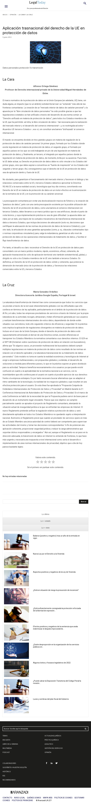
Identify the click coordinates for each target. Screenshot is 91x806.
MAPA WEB (47, 798)
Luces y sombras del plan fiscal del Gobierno (51, 699)
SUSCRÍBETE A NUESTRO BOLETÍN (15, 767)
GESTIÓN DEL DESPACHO (54, 748)
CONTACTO (7, 798)
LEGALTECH (49, 744)
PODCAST (6, 752)
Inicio (5, 14)
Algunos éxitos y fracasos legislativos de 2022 (52, 663)
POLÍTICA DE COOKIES (63, 798)
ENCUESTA (6, 740)
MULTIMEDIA (7, 748)
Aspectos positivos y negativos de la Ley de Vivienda (54, 572)
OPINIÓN (48, 752)
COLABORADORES (9, 763)
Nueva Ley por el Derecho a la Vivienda (48, 554)
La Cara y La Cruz (26, 14)
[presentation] (45, 514)
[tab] (45, 514)
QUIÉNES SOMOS (34, 798)
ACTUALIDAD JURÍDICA (53, 736)
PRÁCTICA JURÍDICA (52, 740)
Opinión (13, 14)
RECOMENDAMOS (9, 780)
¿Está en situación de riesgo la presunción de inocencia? (56, 590)
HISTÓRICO (7, 771)
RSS (4, 776)
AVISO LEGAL (19, 798)
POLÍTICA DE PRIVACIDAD (22, 800)
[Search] (83, 502)
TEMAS (5, 736)
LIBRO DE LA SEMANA (10, 744)
